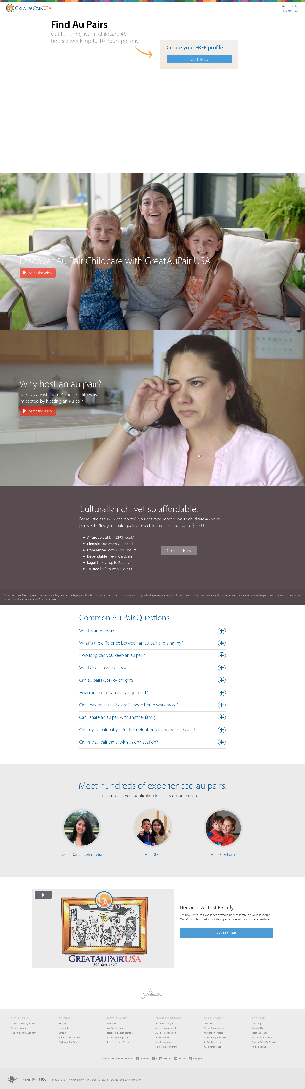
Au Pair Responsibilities (167, 1032)
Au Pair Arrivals (162, 1037)
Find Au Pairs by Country (23, 1032)
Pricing (62, 1023)
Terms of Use (57, 1079)
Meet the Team (259, 1032)
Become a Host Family (118, 1042)
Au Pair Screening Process (23, 1023)
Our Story (256, 1023)
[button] (152, 631)
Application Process (213, 1032)
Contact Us (257, 1027)
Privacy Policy (76, 1079)
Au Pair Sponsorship (214, 1027)
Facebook (143, 1058)
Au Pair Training (19, 1027)
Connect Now (179, 550)
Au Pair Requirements (166, 1027)
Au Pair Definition (116, 1027)
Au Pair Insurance (212, 1046)
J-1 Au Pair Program (165, 1023)
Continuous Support (117, 1037)
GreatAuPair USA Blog (264, 1042)
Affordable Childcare (69, 1037)
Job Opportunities (262, 1037)
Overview (112, 1023)
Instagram (196, 1058)
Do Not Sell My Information (126, 1079)
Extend (62, 1032)
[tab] (152, 631)
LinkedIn (165, 1058)
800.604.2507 (290, 11)
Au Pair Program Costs (215, 1037)
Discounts (64, 1027)
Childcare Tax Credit (69, 1042)
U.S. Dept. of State (97, 1079)
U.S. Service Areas (164, 1042)
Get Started (226, 933)
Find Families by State (166, 1046)
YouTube (180, 1058)
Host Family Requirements (120, 1032)
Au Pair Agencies (260, 1046)
